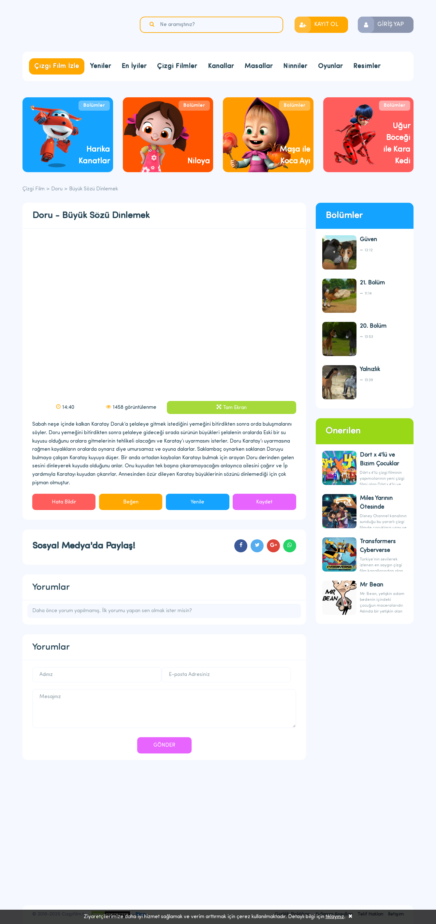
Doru (57, 189)
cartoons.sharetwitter (257, 545)
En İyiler (134, 66)
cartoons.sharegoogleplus (273, 545)
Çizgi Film (63, 25)
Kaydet (264, 502)
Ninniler (295, 66)
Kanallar (221, 66)
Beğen (130, 502)
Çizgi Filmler (177, 66)
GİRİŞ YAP (390, 24)
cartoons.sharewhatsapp (289, 545)
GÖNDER (164, 745)
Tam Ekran (235, 407)
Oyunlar (330, 66)
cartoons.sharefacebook (240, 545)
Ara (153, 24)
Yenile (197, 502)
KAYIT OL (326, 24)
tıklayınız (335, 916)
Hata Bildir (64, 502)
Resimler (367, 66)
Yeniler (100, 66)
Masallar (258, 66)
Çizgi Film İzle (56, 66)
